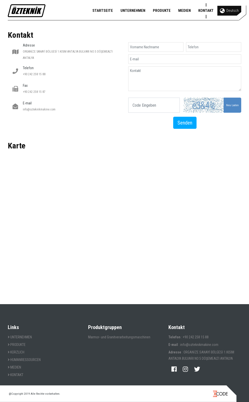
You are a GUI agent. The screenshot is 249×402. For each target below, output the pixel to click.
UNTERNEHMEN (132, 10)
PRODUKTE (162, 10)
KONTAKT (206, 10)
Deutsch (229, 10)
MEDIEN (184, 10)
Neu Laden (232, 105)
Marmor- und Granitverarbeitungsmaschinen (119, 337)
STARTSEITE (102, 10)
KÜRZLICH (16, 352)
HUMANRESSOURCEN (24, 360)
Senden (184, 123)
